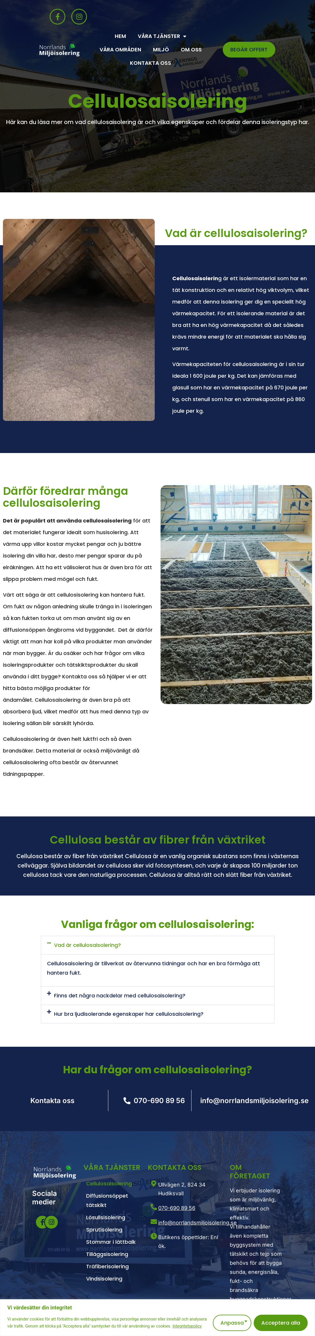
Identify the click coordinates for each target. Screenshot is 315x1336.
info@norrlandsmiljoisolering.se (254, 1100)
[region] (157, 1318)
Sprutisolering (104, 1229)
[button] (157, 945)
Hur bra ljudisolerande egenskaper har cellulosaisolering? (128, 1014)
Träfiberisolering (107, 1266)
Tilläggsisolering (107, 1254)
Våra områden (120, 49)
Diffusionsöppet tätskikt (107, 1200)
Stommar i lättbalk (111, 1242)
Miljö (161, 49)
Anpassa (231, 1322)
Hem (120, 36)
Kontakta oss (150, 63)
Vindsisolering (104, 1278)
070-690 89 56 (176, 1208)
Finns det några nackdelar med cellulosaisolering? (119, 995)
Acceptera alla (280, 1322)
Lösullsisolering (105, 1217)
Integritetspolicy (187, 1326)
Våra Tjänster (162, 36)
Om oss (191, 49)
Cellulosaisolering (109, 1183)
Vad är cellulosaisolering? (87, 945)
